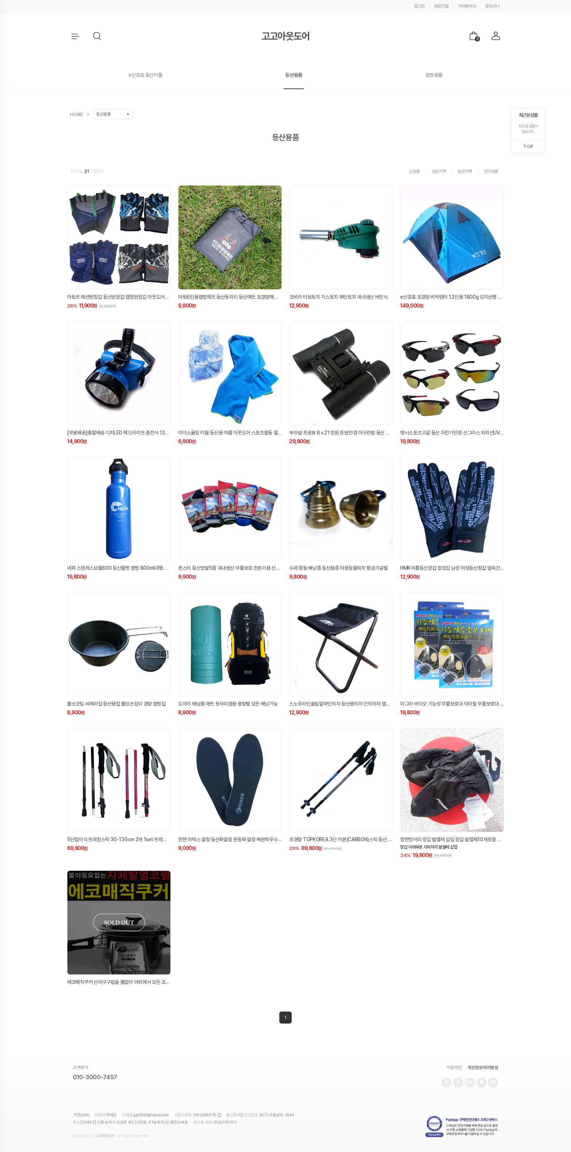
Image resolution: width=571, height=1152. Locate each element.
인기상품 (491, 171)
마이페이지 (467, 6)
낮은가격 (439, 171)
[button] (97, 36)
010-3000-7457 (95, 1077)
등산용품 (293, 75)
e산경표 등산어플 (145, 75)
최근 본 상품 (528, 115)
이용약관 (454, 1068)
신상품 (414, 171)
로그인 (419, 6)
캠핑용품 (433, 75)
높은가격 (465, 171)
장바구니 (492, 6)
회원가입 (441, 6)
